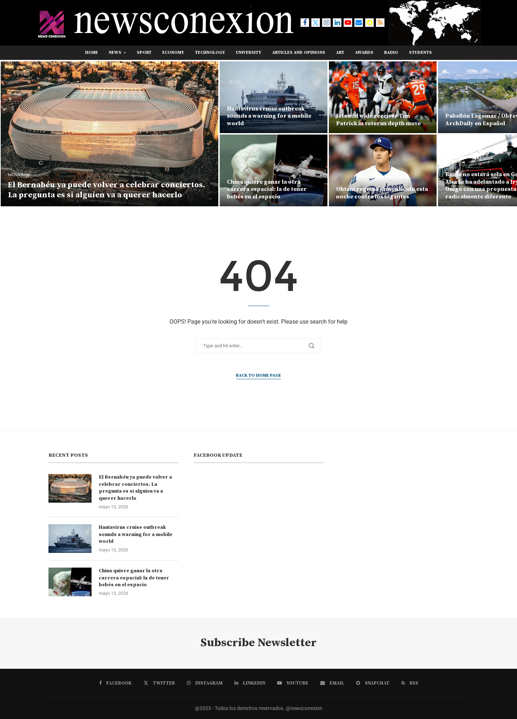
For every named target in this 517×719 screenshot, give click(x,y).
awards (364, 52)
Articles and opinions (298, 52)
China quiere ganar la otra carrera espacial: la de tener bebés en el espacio (267, 189)
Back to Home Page (258, 375)
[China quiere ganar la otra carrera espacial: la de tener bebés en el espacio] (273, 170)
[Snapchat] (369, 22)
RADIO (391, 52)
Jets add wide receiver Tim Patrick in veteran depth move (378, 119)
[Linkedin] (337, 22)
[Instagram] (326, 22)
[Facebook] (305, 22)
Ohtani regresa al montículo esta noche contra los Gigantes (382, 192)
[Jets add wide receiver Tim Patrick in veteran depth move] (383, 97)
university (248, 52)
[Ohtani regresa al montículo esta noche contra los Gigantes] (383, 170)
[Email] (358, 22)
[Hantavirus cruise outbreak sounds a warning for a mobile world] (273, 97)
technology (210, 52)
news (115, 52)
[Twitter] (315, 22)
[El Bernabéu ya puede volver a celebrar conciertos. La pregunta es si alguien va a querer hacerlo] (109, 133)
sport (144, 52)
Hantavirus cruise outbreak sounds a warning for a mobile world (269, 116)
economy (173, 52)
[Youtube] (348, 22)
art (340, 52)
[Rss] (380, 22)
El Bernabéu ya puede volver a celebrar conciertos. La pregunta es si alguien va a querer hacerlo (106, 190)
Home (91, 52)
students (420, 52)
